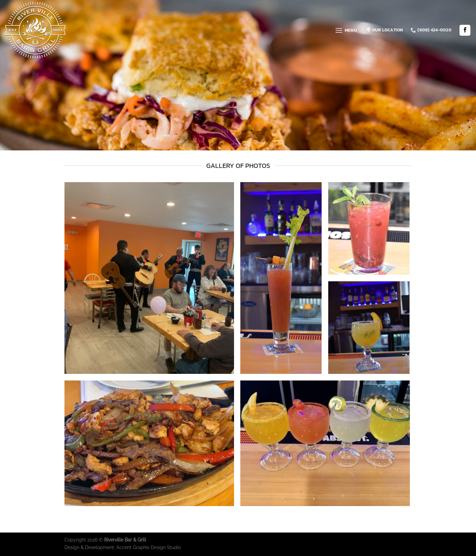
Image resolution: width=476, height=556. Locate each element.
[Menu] (346, 30)
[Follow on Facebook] (464, 30)
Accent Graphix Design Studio (148, 547)
